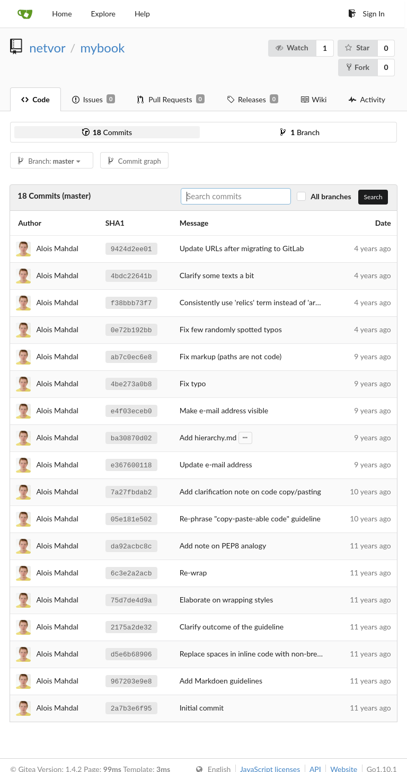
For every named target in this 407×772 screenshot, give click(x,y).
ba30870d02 (131, 437)
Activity (367, 99)
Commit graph (134, 161)
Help (142, 13)
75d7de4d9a (131, 600)
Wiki (313, 99)
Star (356, 47)
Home (62, 13)
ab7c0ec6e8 (131, 356)
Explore (103, 13)
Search (373, 197)
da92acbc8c (131, 546)
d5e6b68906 (131, 654)
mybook (102, 47)
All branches (334, 196)
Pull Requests (171, 99)
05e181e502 (131, 518)
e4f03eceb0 (131, 410)
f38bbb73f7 (131, 302)
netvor (47, 47)
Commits (107, 132)
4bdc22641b (131, 275)
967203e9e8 (131, 681)
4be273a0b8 (131, 383)
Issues (93, 99)
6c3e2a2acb (131, 573)
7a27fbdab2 (131, 491)
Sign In (366, 13)
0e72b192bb (131, 329)
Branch (300, 132)
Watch (291, 47)
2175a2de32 (131, 627)
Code (35, 99)
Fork (358, 67)
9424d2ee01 (131, 248)
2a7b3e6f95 (131, 708)
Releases (252, 99)
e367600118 (131, 464)
